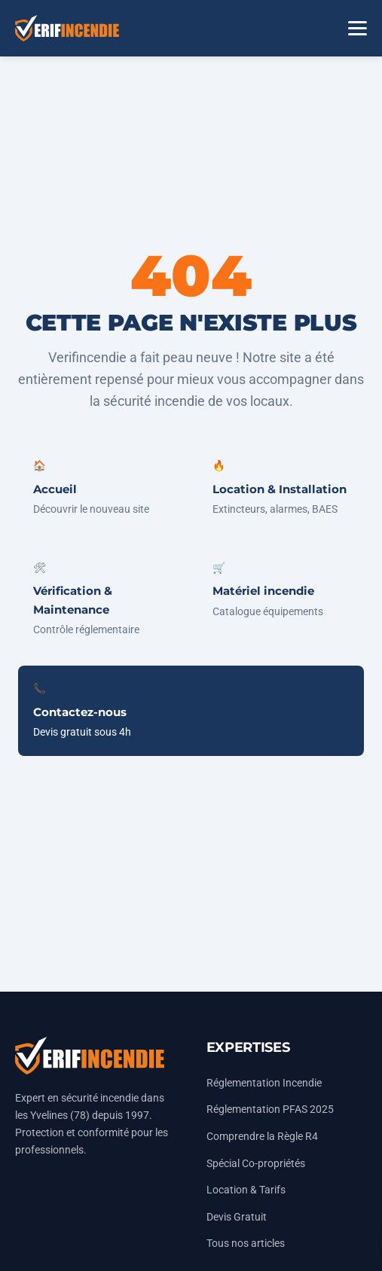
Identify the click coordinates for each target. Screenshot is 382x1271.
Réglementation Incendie (264, 1083)
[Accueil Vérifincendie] (67, 28)
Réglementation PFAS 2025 (270, 1109)
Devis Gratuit (236, 1217)
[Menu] (357, 28)
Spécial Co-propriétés (255, 1163)
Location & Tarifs (246, 1190)
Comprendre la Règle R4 (262, 1136)
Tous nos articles (245, 1243)
